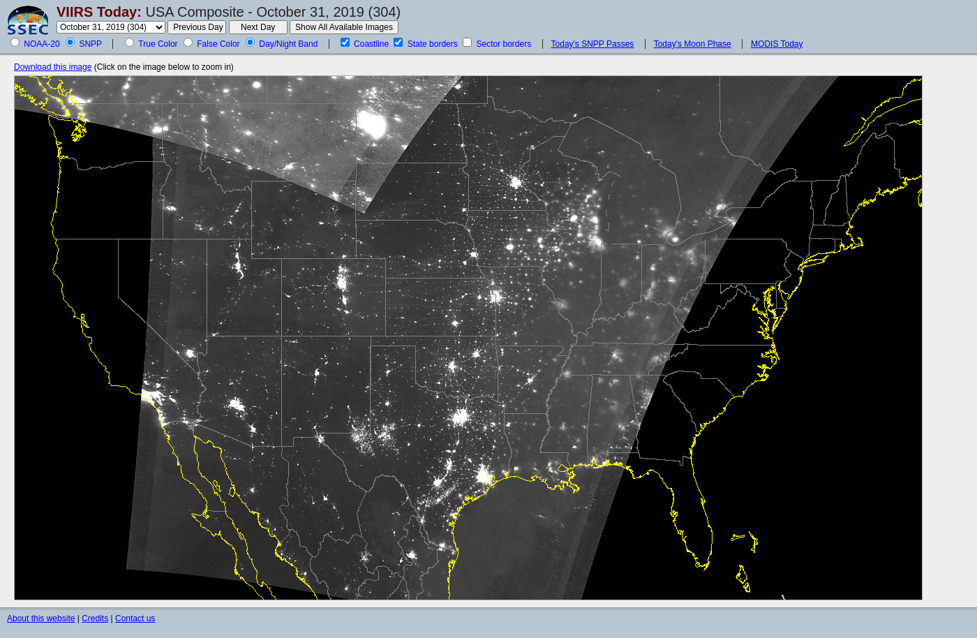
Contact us (135, 618)
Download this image (52, 67)
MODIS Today (777, 44)
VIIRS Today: (99, 12)
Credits (95, 618)
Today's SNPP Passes (592, 44)
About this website (41, 618)
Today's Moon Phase (692, 44)
